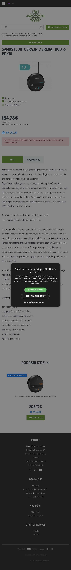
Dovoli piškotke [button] (35, 290)
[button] (35, 302)
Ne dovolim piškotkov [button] (35, 296)
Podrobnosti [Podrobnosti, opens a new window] (35, 284)
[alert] (35, 285)
